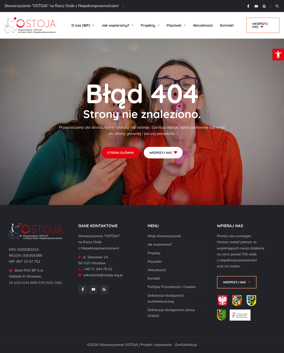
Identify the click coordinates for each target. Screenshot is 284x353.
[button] (277, 6)
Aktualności (203, 25)
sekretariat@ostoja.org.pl (103, 275)
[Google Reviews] (264, 6)
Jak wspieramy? (115, 25)
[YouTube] (256, 6)
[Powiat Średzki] (223, 316)
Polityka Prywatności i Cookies (172, 286)
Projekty (148, 25)
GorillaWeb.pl (186, 344)
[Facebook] (248, 6)
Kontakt (227, 25)
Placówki (174, 25)
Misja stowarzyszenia (164, 236)
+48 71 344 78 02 (98, 269)
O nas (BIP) (80, 25)
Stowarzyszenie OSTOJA (118, 344)
